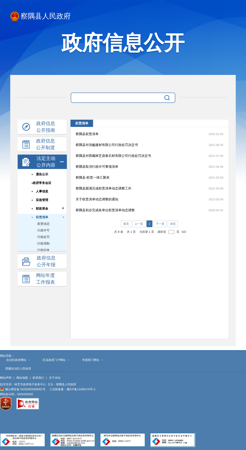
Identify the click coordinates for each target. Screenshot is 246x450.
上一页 (138, 223)
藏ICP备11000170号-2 (81, 389)
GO (184, 231)
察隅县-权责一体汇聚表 (92, 177)
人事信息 (42, 191)
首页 (126, 223)
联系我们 (38, 377)
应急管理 (42, 200)
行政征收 (44, 250)
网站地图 (22, 377)
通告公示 (42, 174)
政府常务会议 (42, 183)
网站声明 (5, 377)
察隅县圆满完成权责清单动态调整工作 (103, 188)
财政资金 (42, 208)
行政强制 (44, 243)
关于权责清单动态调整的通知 (97, 199)
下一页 (160, 223)
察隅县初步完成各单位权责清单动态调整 (105, 210)
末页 (173, 223)
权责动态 (44, 224)
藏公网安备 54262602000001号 (23, 389)
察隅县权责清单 (87, 134)
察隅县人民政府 (40, 16)
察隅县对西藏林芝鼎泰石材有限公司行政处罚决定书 (113, 155)
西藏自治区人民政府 (18, 368)
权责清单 (42, 217)
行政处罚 (44, 237)
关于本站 (54, 377)
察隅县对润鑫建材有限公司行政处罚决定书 (107, 145)
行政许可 (44, 230)
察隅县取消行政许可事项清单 (97, 166)
